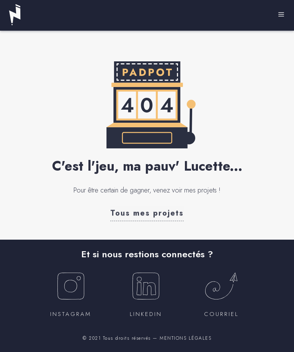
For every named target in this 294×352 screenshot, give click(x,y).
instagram (70, 314)
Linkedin (146, 314)
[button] (147, 213)
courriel (221, 314)
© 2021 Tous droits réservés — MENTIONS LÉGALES (147, 338)
